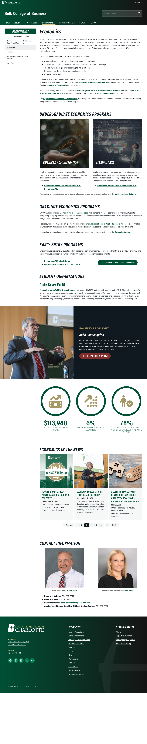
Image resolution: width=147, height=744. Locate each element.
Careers (71, 663)
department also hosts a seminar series (60, 99)
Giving (93, 23)
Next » (114, 525)
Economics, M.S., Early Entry (57, 261)
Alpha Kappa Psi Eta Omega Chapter (59, 290)
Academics (32, 23)
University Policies (76, 674)
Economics (11, 47)
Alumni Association (76, 632)
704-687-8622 (14, 653)
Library (71, 651)
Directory (72, 647)
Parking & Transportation (79, 640)
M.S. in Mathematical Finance (107, 90)
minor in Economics (58, 85)
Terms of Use (74, 670)
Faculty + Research (67, 23)
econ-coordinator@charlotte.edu (75, 603)
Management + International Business (17, 57)
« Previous (69, 525)
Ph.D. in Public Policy (106, 93)
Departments (48, 23)
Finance (10, 52)
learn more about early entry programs (117, 263)
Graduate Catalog (122, 232)
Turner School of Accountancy (18, 36)
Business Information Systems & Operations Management (19, 42)
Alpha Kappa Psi (52, 284)
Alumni (82, 23)
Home (7, 23)
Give (70, 655)
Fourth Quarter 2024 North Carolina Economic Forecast (55, 495)
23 (107, 525)
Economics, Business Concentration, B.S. (62, 186)
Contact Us (73, 667)
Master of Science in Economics (93, 82)
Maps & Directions (76, 636)
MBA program (83, 90)
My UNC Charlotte (76, 644)
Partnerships (73, 659)
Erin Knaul (129, 590)
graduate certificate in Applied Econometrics (105, 224)
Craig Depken (72, 590)
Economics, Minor (52, 189)
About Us (17, 23)
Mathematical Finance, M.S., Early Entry (62, 264)
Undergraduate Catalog (125, 194)
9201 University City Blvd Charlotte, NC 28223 (18, 643)
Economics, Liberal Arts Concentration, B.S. (117, 186)
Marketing (10, 63)
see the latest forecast (95, 356)
